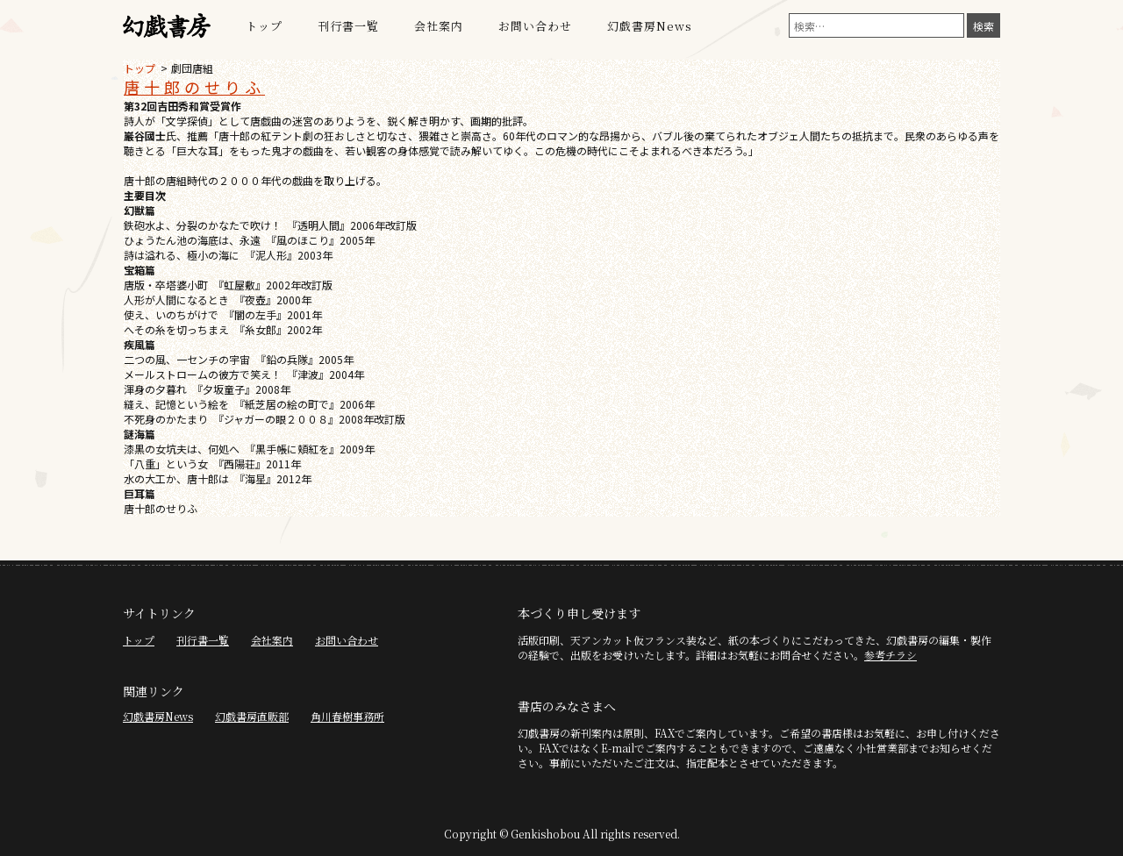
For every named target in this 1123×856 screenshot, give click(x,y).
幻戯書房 (167, 26)
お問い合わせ (535, 26)
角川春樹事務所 (347, 716)
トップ (264, 26)
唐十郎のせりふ (194, 86)
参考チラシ (890, 654)
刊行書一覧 (348, 26)
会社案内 (438, 26)
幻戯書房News (649, 26)
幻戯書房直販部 (252, 716)
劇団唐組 (192, 68)
